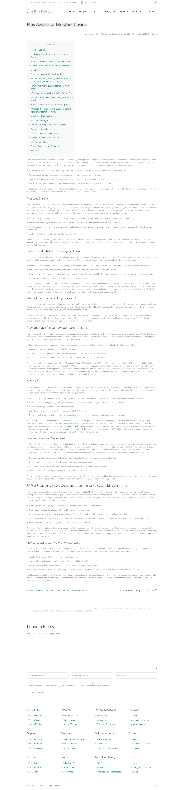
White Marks (68, 767)
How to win (36, 150)
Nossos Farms (103, 715)
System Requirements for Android (46, 146)
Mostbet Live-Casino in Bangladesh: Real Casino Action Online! (123, 608)
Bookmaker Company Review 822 (116, 34)
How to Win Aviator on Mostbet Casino (48, 125)
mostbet (72, 590)
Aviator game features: (41, 129)
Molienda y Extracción (140, 720)
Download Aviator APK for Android (46, 74)
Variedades (102, 720)
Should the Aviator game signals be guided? (51, 104)
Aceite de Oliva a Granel (74, 739)
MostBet (34, 70)
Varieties (100, 767)
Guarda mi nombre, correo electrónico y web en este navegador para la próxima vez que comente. (68, 686)
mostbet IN (82, 590)
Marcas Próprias (70, 720)
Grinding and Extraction (141, 767)
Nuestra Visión (35, 743)
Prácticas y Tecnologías (107, 748)
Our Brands (68, 772)
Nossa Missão (35, 724)
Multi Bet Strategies (40, 120)
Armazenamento (138, 724)
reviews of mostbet (71, 426)
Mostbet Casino (38, 50)
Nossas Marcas (70, 724)
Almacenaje (136, 748)
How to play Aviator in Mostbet (45, 133)
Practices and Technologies (109, 772)
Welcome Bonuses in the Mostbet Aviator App (51, 93)
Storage (134, 772)
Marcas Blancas (70, 743)
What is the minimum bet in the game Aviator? (51, 61)
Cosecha (134, 739)
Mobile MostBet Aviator (41, 116)
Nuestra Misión (35, 748)
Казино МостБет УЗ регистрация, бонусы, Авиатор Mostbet (61, 611)
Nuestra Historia (36, 739)
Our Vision (33, 772)
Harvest (134, 763)
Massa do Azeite (70, 715)
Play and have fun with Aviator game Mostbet (51, 65)
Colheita (134, 715)
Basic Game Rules (39, 142)
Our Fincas (101, 763)
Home (98, 34)
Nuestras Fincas (104, 739)
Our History (34, 763)
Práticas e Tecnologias (107, 724)
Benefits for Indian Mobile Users (45, 137)
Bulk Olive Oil (69, 763)
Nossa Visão (34, 720)
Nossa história (35, 715)
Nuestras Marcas (70, 748)
